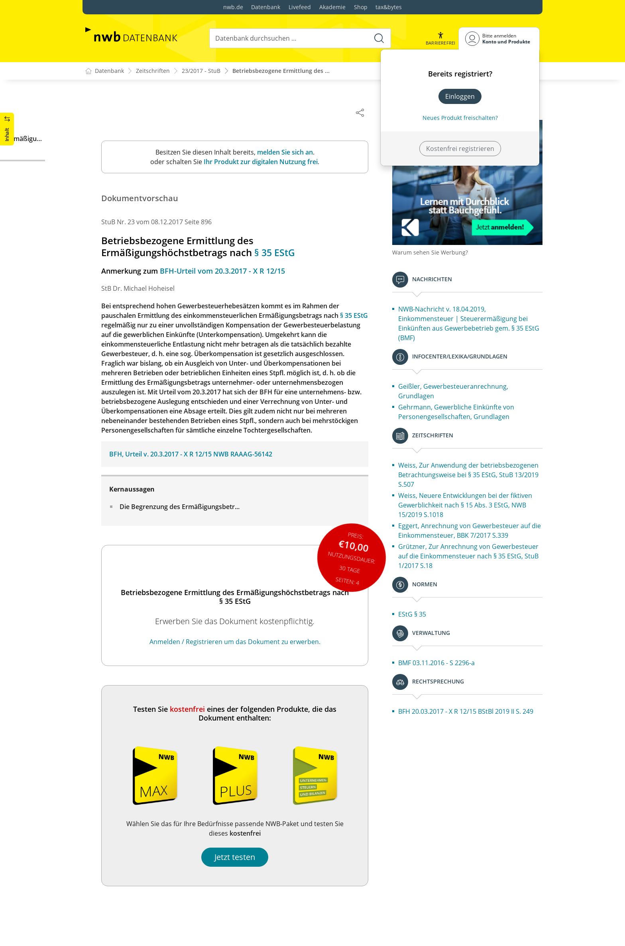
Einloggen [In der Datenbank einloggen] (460, 96)
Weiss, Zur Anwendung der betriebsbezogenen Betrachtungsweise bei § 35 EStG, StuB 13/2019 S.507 (478, 462)
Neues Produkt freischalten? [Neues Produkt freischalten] (460, 117)
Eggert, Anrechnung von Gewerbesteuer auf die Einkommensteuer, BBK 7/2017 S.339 (474, 522)
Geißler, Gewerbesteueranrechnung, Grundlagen (469, 378)
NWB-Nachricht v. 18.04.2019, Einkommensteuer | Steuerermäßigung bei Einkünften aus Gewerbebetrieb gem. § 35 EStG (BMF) (477, 310)
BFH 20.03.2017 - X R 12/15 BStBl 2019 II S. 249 (475, 712)
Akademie (332, 7)
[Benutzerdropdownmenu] (499, 38)
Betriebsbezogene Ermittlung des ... (281, 71)
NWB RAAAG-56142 (258, 454)
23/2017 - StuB (201, 71)
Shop (361, 7)
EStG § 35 (428, 610)
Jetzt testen (250, 857)
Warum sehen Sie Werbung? (446, 239)
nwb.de (233, 7)
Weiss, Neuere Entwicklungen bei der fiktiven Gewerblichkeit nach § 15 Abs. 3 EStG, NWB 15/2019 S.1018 (472, 492)
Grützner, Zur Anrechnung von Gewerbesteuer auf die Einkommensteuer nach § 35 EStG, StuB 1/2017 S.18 (477, 552)
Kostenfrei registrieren (460, 148)
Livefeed (300, 7)
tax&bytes (388, 7)
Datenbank (265, 7)
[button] (440, 38)
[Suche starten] (378, 38)
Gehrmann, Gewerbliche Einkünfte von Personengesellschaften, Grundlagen (472, 399)
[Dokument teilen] (376, 112)
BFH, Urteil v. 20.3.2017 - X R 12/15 (176, 454)
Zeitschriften (153, 71)
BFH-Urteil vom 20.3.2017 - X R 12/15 (238, 271)
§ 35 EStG (291, 252)
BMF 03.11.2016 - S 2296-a (452, 659)
